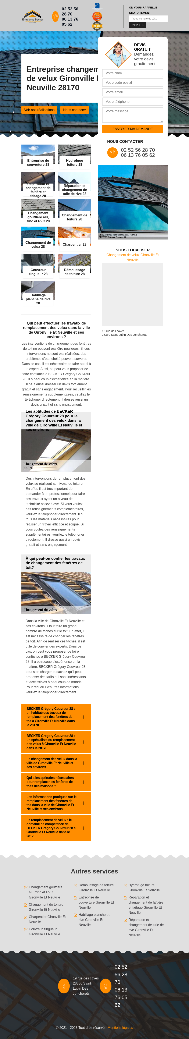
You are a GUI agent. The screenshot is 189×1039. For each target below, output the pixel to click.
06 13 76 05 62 (70, 21)
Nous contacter (74, 110)
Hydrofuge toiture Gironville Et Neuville (144, 887)
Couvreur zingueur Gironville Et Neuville (44, 931)
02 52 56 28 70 (70, 11)
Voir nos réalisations (39, 110)
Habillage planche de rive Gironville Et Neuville (94, 920)
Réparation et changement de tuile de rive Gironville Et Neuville (146, 927)
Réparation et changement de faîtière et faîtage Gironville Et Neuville (146, 905)
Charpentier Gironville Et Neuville (47, 919)
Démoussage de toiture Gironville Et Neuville (96, 887)
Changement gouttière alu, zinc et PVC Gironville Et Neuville (45, 892)
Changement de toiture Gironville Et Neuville (46, 907)
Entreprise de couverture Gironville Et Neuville (96, 902)
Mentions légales (120, 1027)
